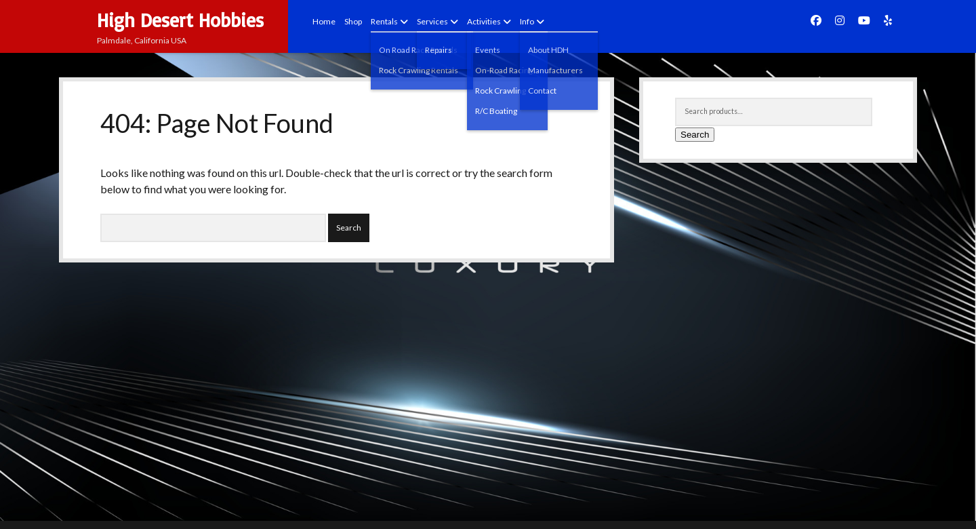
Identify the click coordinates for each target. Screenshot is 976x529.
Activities (484, 21)
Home (324, 21)
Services (432, 21)
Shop (353, 21)
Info (527, 21)
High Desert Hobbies (180, 20)
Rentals (384, 21)
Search (694, 135)
